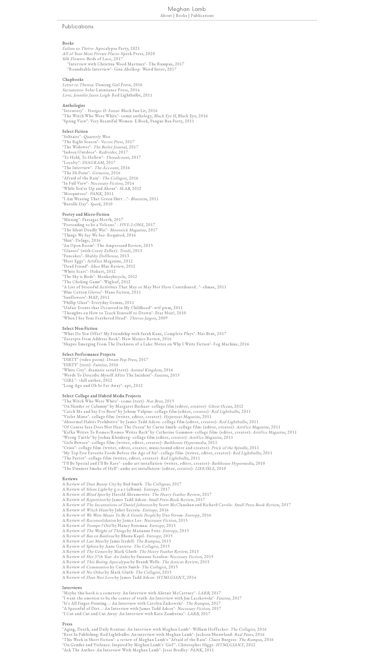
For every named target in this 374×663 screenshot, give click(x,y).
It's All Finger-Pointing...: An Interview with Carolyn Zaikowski (123, 603)
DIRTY (70, 359)
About (166, 15)
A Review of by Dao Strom (122, 515)
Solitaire (71, 136)
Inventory (73, 110)
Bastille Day (75, 204)
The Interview (77, 167)
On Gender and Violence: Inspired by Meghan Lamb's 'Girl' (119, 644)
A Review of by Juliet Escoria (101, 510)
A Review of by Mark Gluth (99, 551)
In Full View (75, 183)
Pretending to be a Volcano (89, 224)
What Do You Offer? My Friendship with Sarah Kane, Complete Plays (129, 333)
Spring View (75, 121)
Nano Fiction (117, 292)
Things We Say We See (84, 235)
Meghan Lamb (187, 9)
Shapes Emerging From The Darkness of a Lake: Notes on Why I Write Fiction (137, 344)
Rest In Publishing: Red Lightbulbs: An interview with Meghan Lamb (128, 634)
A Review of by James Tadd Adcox (104, 499)
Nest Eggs (73, 261)
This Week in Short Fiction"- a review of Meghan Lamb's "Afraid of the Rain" (135, 639)
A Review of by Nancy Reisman (104, 525)
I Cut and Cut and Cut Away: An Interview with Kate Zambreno (123, 613)
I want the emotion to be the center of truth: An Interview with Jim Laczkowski (138, 598)
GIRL (69, 380)
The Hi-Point (76, 173)
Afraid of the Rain (81, 178)
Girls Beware (76, 442)
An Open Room (78, 245)
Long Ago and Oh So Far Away (92, 385)
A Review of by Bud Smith (102, 484)
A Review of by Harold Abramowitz (105, 494)
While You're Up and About (90, 188)
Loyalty (71, 162)
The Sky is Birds (79, 276)
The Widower (76, 147)
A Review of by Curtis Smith (100, 567)
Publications (202, 15)
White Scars (75, 271)
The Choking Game (82, 281)
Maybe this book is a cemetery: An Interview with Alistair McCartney (129, 593)
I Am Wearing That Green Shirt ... (95, 198)
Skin (68, 240)
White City (74, 370)
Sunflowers (74, 297)
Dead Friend (75, 266)
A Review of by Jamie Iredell (98, 541)
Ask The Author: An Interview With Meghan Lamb (111, 650)
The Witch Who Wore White (90, 115)
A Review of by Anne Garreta (96, 546)
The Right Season (80, 141)
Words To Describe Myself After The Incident (107, 375)
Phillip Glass (76, 302)
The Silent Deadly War (85, 230)
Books (181, 15)
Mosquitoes (75, 193)
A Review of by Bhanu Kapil (103, 536)
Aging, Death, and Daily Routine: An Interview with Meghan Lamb (126, 629)
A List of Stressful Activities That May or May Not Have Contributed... (131, 287)
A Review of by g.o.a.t (94, 489)
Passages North (97, 219)
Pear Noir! (165, 313)
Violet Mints (76, 416)
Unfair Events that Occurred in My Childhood (107, 307)
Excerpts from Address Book (91, 338)
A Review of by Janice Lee (102, 520)
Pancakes (72, 256)
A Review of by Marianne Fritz (111, 530)
